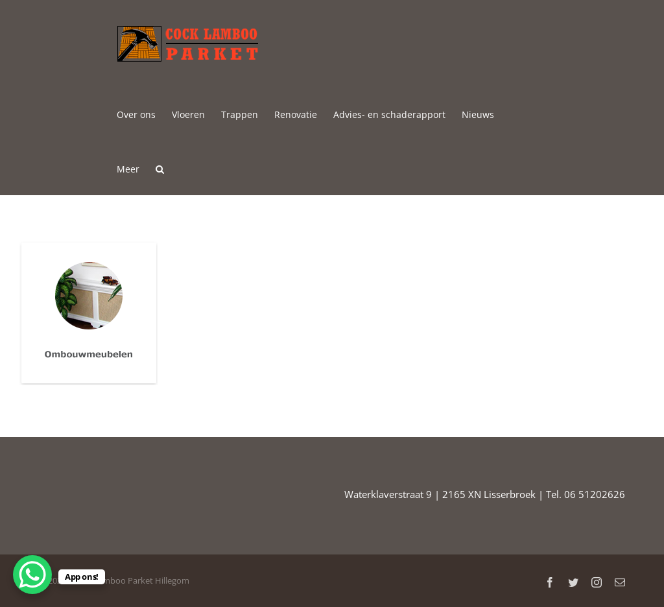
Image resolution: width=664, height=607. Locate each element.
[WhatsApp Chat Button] (32, 574)
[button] (160, 168)
